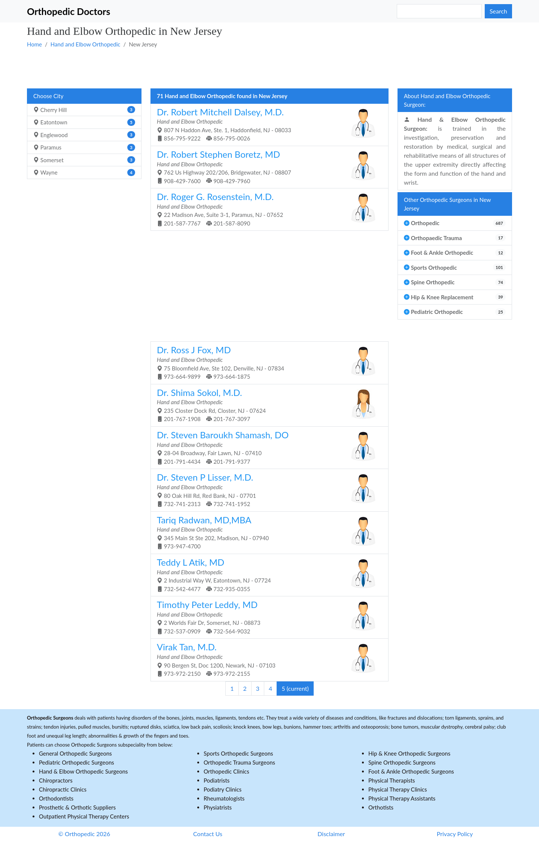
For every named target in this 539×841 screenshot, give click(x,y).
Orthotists (380, 807)
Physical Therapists (391, 780)
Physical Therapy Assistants (401, 798)
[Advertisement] (251, 68)
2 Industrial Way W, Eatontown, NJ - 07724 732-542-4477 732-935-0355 (267, 574)
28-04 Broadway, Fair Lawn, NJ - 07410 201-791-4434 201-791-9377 (267, 447)
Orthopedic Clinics (226, 771)
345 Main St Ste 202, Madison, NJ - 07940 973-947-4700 (267, 532)
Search (498, 11)
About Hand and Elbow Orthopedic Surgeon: (447, 100)
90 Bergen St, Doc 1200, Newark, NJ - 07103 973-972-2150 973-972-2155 (267, 659)
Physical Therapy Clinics (397, 789)
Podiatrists (216, 780)
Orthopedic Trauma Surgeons (239, 762)
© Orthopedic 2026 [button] (84, 833)
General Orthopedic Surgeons (75, 753)
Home (34, 44)
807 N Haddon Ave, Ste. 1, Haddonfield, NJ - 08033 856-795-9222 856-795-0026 (267, 124)
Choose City (48, 96)
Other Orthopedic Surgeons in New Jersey (447, 204)
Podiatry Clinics (222, 789)
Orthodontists (56, 798)
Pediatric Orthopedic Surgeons (76, 762)
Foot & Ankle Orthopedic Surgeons (411, 771)
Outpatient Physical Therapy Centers (84, 816)
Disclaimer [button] (331, 833)
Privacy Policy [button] (455, 833)
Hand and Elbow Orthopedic (86, 44)
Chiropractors (56, 780)
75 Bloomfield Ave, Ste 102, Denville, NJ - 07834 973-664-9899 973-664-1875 (267, 362)
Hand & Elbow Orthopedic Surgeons (83, 771)
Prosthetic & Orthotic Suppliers (77, 807)
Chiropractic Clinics (62, 789)
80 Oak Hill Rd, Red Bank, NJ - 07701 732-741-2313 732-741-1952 (267, 489)
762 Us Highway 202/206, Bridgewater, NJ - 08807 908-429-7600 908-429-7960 (267, 166)
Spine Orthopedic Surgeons (402, 762)
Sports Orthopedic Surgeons (238, 753)
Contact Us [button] (207, 833)
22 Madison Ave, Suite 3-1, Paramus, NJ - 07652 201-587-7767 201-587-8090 (267, 209)
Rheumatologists (224, 798)
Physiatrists (218, 807)
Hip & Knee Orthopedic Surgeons (409, 753)
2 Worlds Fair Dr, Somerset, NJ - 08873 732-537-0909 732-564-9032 (267, 617)
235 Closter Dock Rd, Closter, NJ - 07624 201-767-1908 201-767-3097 (267, 405)
